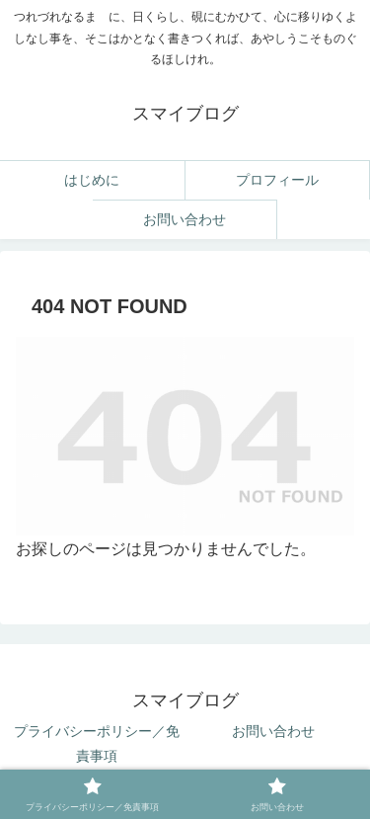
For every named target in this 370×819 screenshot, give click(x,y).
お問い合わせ (273, 731)
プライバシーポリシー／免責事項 (97, 743)
